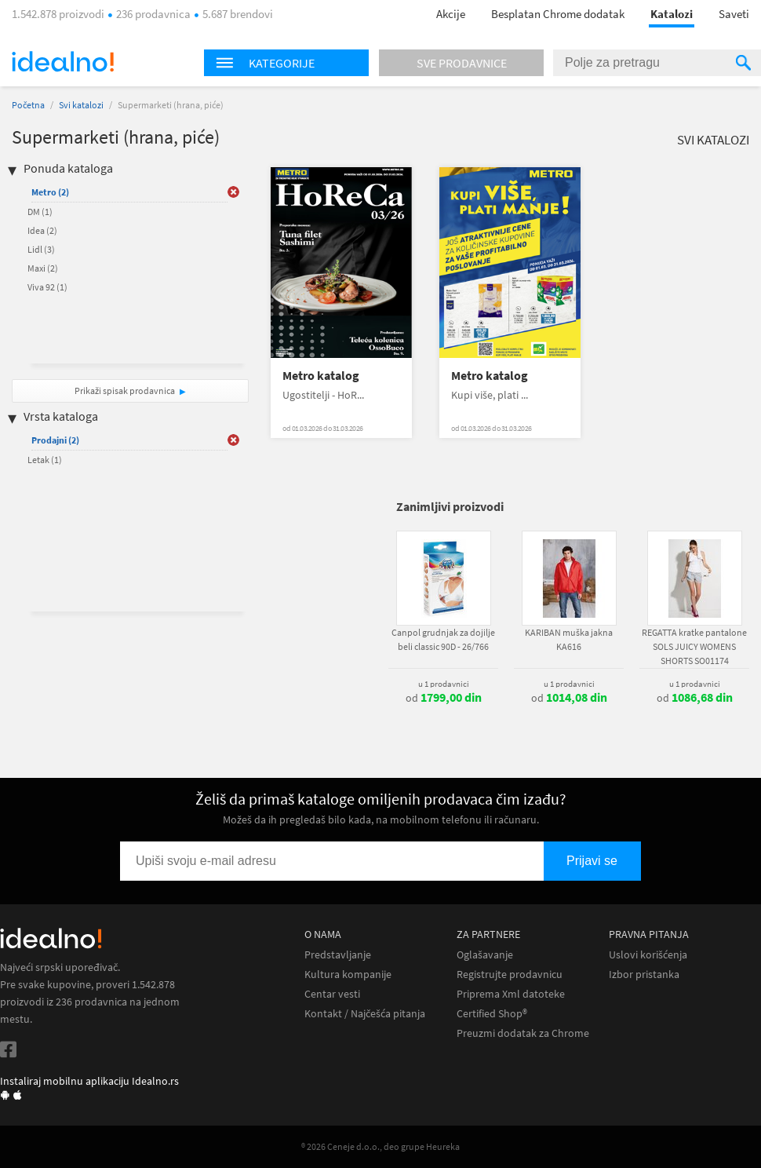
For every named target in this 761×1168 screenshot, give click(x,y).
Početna (28, 105)
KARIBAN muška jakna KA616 (569, 639)
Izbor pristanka (644, 974)
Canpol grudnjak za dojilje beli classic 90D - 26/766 (443, 639)
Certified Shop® (492, 1013)
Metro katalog (320, 375)
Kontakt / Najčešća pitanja (364, 1013)
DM (40, 211)
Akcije (450, 13)
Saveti (734, 13)
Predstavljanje (337, 955)
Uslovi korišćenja (648, 955)
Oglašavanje (485, 955)
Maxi (42, 268)
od (444, 698)
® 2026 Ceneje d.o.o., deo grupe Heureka (380, 1146)
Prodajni (55, 440)
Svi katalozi (81, 105)
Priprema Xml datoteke (511, 994)
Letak (44, 459)
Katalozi (671, 13)
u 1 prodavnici (443, 683)
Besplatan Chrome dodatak (557, 13)
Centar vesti (332, 994)
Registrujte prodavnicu (510, 974)
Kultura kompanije (347, 974)
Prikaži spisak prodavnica (125, 390)
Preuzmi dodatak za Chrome (523, 1033)
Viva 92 (47, 287)
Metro (50, 192)
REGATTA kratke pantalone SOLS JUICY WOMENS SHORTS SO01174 (694, 646)
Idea (42, 230)
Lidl (41, 249)
